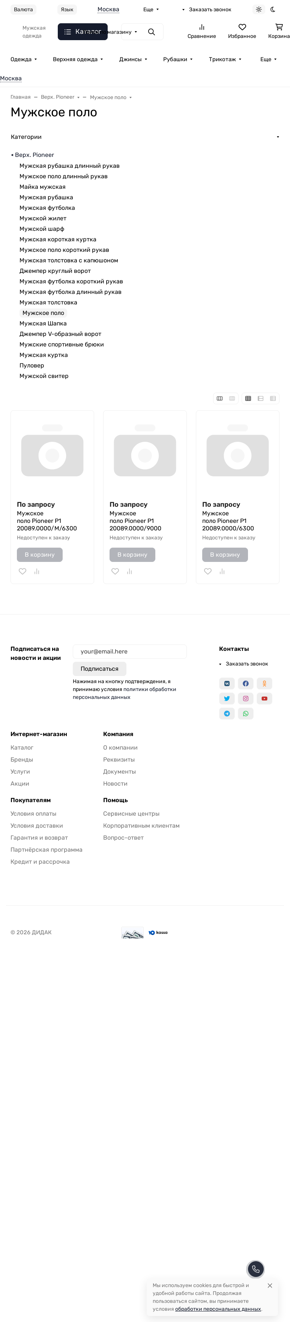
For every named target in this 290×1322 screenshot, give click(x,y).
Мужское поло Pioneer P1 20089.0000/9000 (135, 521)
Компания (118, 734)
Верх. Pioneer (34, 154)
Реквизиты (119, 759)
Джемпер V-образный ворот (60, 333)
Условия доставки (37, 825)
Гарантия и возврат (39, 837)
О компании (120, 747)
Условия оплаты (33, 813)
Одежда (21, 59)
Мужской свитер (44, 375)
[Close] (270, 1285)
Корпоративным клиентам (141, 825)
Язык (67, 9)
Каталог (22, 747)
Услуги (20, 771)
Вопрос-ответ (123, 837)
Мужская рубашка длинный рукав (70, 165)
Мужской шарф (42, 228)
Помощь (115, 800)
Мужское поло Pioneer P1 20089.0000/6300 (228, 521)
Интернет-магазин (39, 734)
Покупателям (31, 800)
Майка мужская (43, 186)
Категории (26, 136)
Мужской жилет (43, 218)
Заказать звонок (210, 9)
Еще (148, 9)
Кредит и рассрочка (40, 861)
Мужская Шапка (43, 323)
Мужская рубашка (46, 197)
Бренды (22, 759)
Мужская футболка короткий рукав (71, 281)
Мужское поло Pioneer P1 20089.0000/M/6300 (47, 521)
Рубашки (175, 59)
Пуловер (32, 365)
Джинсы (130, 59)
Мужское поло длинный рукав (64, 176)
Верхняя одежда (75, 59)
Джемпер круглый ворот (55, 270)
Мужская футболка (47, 207)
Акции (20, 783)
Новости (115, 783)
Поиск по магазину (107, 32)
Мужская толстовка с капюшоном (69, 260)
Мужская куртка (44, 354)
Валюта (23, 9)
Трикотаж (222, 59)
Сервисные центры (131, 813)
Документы (119, 771)
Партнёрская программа (47, 849)
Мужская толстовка (48, 302)
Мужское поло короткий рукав (64, 249)
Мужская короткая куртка (58, 239)
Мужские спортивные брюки (62, 344)
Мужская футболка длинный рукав (71, 291)
